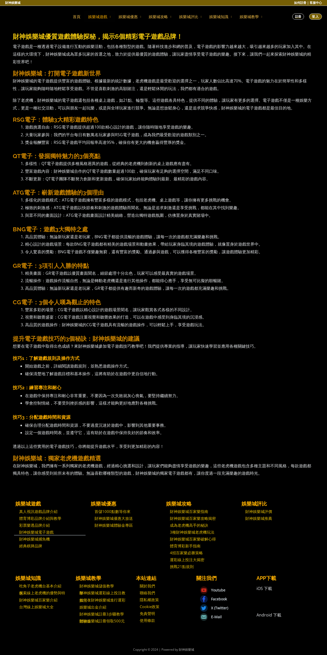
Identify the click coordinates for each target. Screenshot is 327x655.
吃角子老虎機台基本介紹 (40, 585)
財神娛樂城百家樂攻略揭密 (193, 518)
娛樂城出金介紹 (92, 607)
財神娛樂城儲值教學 (96, 585)
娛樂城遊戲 (97, 16)
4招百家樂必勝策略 (186, 552)
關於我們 (147, 585)
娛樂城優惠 (128, 16)
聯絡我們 (147, 592)
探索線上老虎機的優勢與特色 (42, 593)
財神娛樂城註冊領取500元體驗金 (102, 621)
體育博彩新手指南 (185, 545)
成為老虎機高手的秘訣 (189, 525)
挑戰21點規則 (182, 566)
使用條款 (147, 620)
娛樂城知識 (218, 16)
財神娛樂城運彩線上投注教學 (102, 593)
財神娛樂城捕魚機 (34, 538)
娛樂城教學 (249, 16)
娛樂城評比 (188, 16)
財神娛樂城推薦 (258, 518)
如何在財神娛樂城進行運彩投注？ (102, 600)
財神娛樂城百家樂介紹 (38, 599)
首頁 (76, 16)
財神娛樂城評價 (258, 511)
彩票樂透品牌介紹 (34, 525)
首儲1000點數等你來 (113, 511)
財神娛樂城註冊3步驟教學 (101, 613)
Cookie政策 (149, 606)
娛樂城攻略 (158, 16)
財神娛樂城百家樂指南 (189, 511)
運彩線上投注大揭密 (187, 559)
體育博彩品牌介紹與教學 (40, 518)
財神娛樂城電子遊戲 (36, 532)
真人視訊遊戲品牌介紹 (38, 511)
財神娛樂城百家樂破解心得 (193, 538)
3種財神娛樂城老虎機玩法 (192, 532)
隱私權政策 (149, 599)
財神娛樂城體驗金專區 (114, 525)
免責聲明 (147, 613)
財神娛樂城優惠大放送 (114, 518)
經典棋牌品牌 (30, 545)
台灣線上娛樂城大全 (36, 606)
